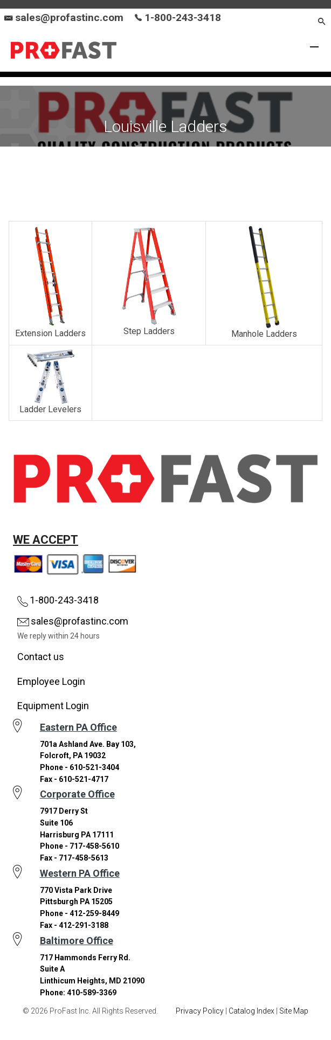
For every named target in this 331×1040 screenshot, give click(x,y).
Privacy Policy (200, 1011)
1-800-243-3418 (178, 17)
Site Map (293, 1011)
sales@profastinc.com (69, 17)
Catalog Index (251, 1011)
